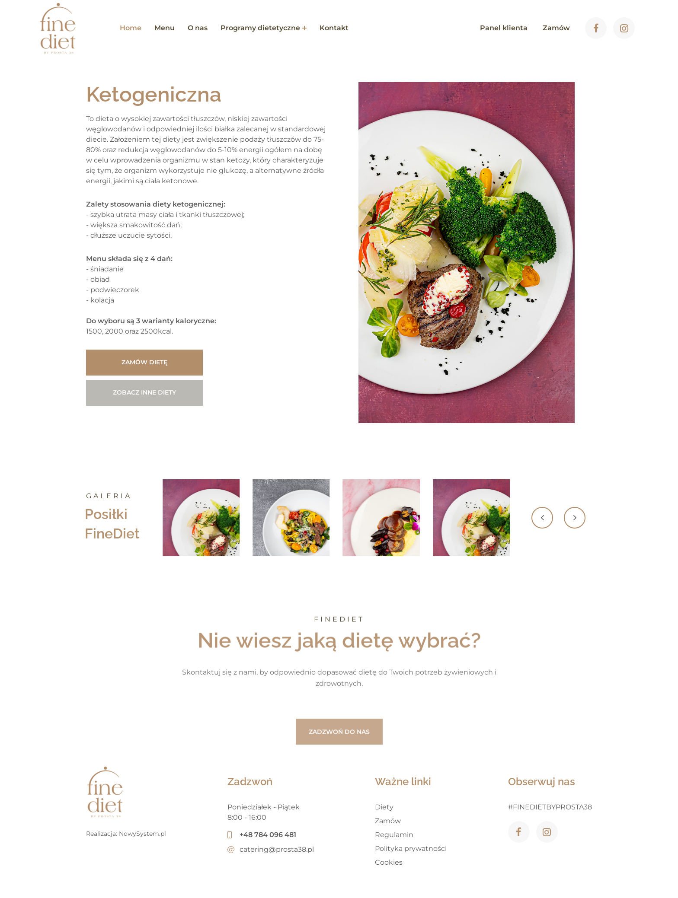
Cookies (389, 862)
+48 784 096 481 (261, 835)
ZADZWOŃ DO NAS (339, 755)
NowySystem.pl (142, 833)
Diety (384, 807)
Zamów (388, 821)
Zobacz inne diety (144, 392)
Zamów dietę (144, 362)
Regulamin (394, 835)
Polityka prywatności (411, 848)
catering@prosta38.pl (270, 849)
